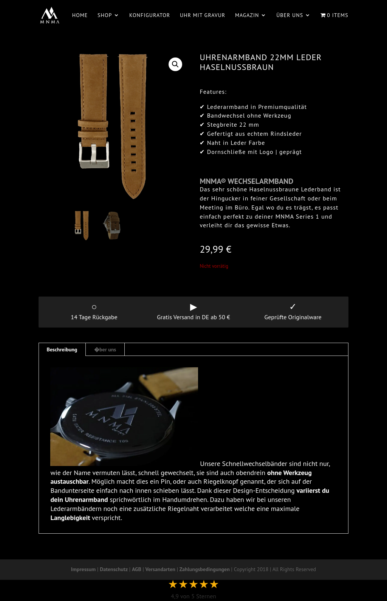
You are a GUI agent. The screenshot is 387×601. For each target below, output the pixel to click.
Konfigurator (149, 15)
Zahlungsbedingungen (205, 569)
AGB (136, 569)
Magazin (247, 15)
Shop (105, 15)
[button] (175, 64)
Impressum (83, 569)
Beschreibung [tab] (61, 349)
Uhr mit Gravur (202, 15)
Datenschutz (114, 569)
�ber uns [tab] (105, 349)
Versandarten (160, 569)
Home (80, 15)
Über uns (289, 15)
